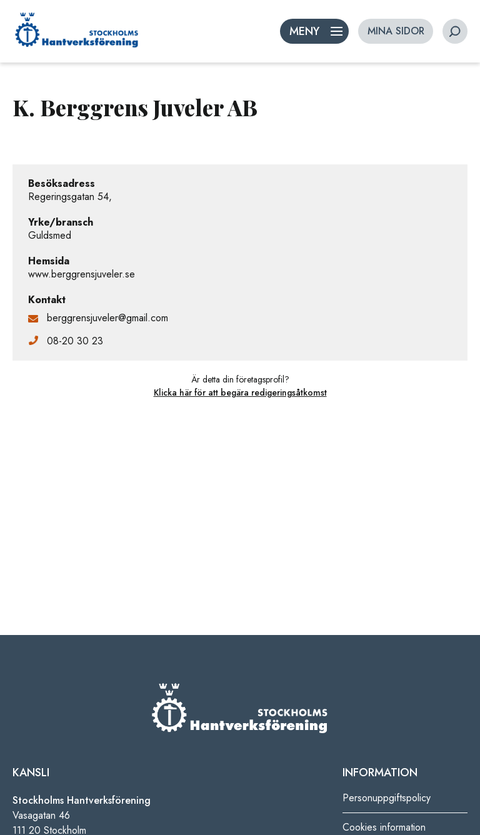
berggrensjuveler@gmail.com (107, 318)
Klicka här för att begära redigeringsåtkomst (240, 392)
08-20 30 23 (75, 341)
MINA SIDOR (396, 31)
